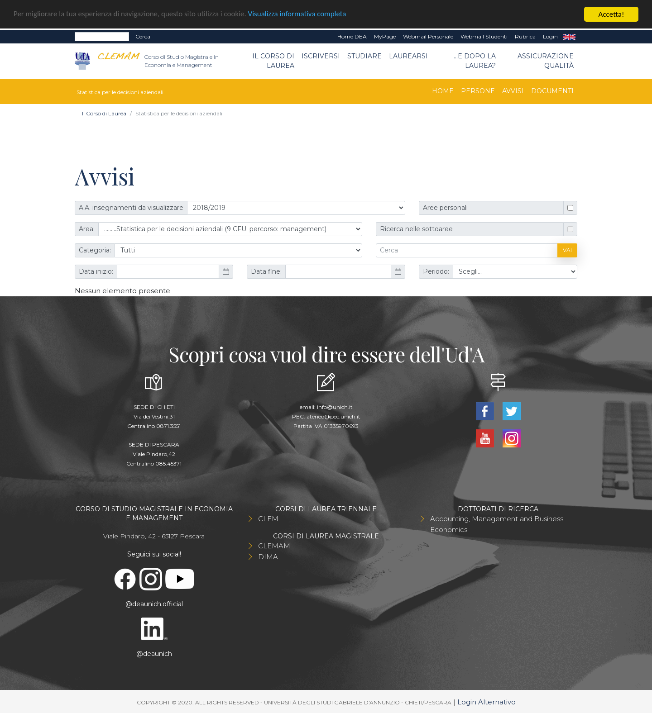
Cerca (142, 36)
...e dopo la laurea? (475, 61)
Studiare (364, 56)
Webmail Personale (428, 36)
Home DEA (352, 36)
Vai (567, 250)
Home (443, 90)
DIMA (268, 556)
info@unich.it (335, 406)
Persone (478, 90)
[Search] (102, 36)
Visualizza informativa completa (298, 14)
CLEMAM (274, 545)
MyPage (385, 36)
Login (550, 36)
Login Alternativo (486, 701)
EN (569, 37)
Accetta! (611, 14)
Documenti (552, 90)
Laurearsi (408, 56)
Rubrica (525, 36)
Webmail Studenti (484, 36)
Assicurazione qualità (546, 61)
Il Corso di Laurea (273, 61)
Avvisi (513, 90)
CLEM (268, 518)
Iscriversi (321, 56)
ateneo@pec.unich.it (333, 416)
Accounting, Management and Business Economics (496, 523)
